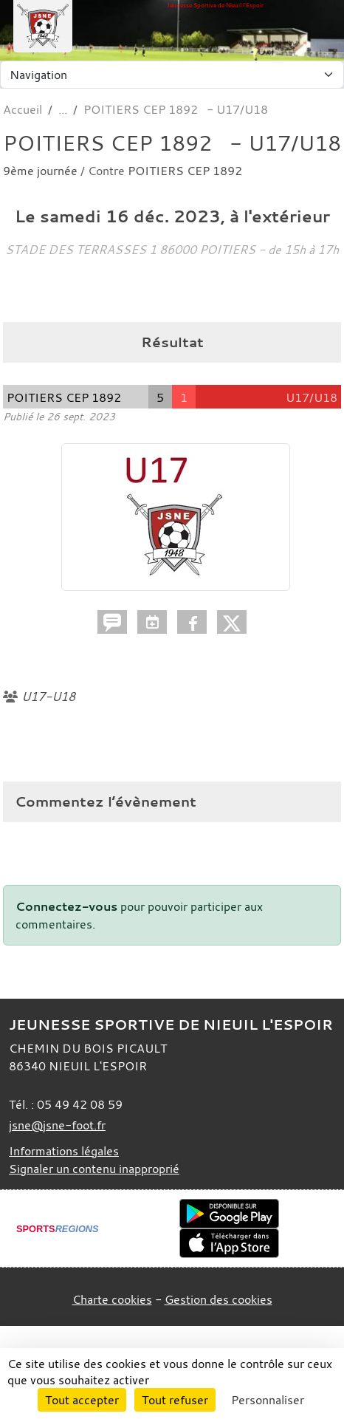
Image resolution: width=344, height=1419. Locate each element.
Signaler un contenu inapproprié (94, 1168)
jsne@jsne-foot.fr (57, 1125)
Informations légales (64, 1151)
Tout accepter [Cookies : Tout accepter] (82, 1400)
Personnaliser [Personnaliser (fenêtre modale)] (267, 1400)
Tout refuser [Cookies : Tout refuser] (175, 1400)
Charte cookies (112, 1299)
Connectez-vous (66, 906)
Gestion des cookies (218, 1299)
